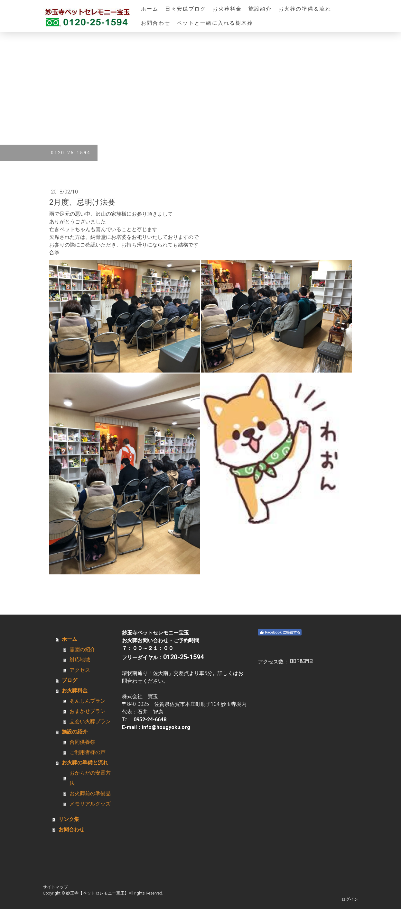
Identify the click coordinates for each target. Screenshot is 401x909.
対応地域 (80, 660)
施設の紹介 (75, 732)
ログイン (349, 899)
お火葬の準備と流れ (85, 763)
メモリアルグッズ (90, 804)
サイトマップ (55, 887)
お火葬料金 (227, 9)
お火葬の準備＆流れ (304, 9)
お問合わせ (155, 23)
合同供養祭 (82, 742)
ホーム (150, 9)
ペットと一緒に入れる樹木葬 (215, 23)
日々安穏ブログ (185, 9)
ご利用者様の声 (88, 752)
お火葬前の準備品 (90, 793)
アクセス (80, 670)
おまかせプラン (88, 711)
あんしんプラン (88, 701)
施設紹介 (260, 9)
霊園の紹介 (82, 649)
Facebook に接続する (279, 632)
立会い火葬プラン (90, 721)
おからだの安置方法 (90, 778)
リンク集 (69, 819)
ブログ (69, 680)
